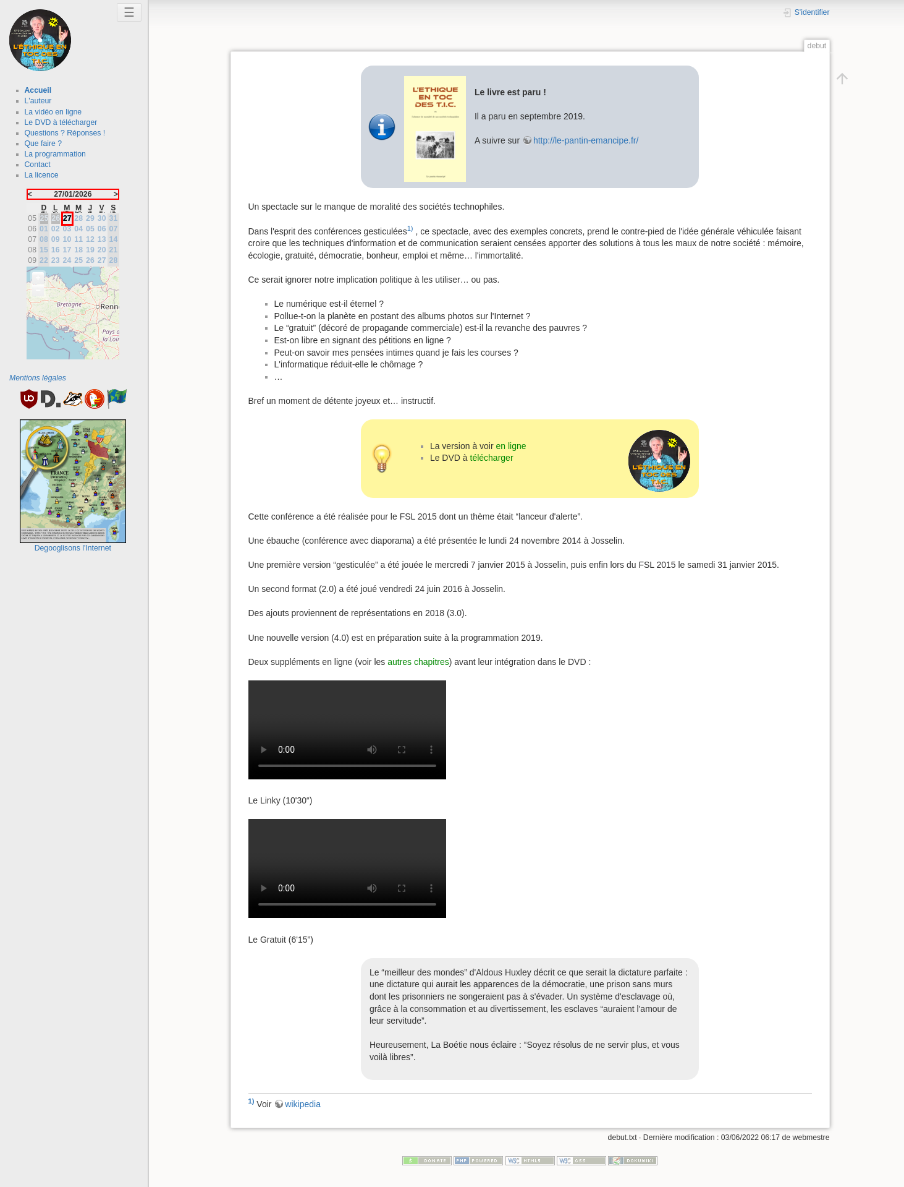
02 (55, 229)
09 (55, 239)
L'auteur (38, 100)
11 (78, 239)
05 (90, 229)
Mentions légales (37, 378)
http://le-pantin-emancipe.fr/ (585, 140)
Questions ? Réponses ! (65, 133)
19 (90, 250)
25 (78, 260)
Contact (38, 164)
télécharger (491, 458)
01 (44, 229)
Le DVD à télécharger (61, 122)
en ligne (511, 446)
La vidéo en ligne (53, 112)
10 (67, 239)
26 (90, 260)
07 (113, 229)
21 (113, 250)
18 (78, 250)
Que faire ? (43, 143)
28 (78, 218)
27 (102, 260)
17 (67, 250)
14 (113, 239)
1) (410, 228)
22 (44, 260)
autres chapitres (418, 662)
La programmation (55, 154)
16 (55, 250)
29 (90, 218)
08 (44, 239)
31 (113, 218)
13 (102, 239)
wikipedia (303, 1104)
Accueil (38, 90)
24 (67, 260)
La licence (42, 175)
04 (78, 229)
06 (102, 229)
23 (55, 260)
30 (102, 218)
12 (90, 239)
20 (102, 250)
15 (44, 250)
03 (67, 229)
